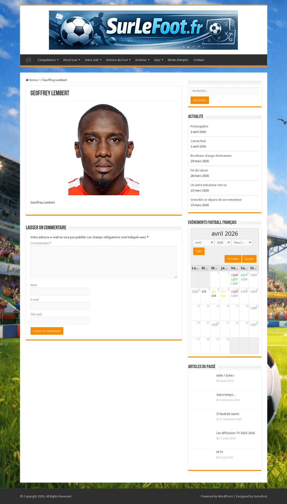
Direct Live (70, 60)
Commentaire (40, 243)
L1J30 (254, 308)
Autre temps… (226, 394)
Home (31, 80)
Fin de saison (199, 170)
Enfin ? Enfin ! (225, 375)
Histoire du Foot (117, 60)
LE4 (214, 291)
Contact (199, 60)
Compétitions (47, 60)
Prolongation (199, 126)
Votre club (92, 60)
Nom (33, 285)
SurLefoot (260, 496)
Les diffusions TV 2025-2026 (236, 433)
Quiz (157, 60)
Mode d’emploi (178, 60)
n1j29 (234, 291)
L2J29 (234, 279)
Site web (36, 314)
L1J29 (234, 295)
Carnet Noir (198, 141)
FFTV (220, 452)
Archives (141, 60)
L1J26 (215, 324)
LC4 (204, 291)
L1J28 (234, 283)
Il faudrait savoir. (228, 414)
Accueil (28, 59)
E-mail (34, 299)
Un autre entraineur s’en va (208, 185)
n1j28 (234, 275)
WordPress (225, 496)
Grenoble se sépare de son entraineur (216, 199)
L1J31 (254, 324)
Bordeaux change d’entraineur (211, 155)
